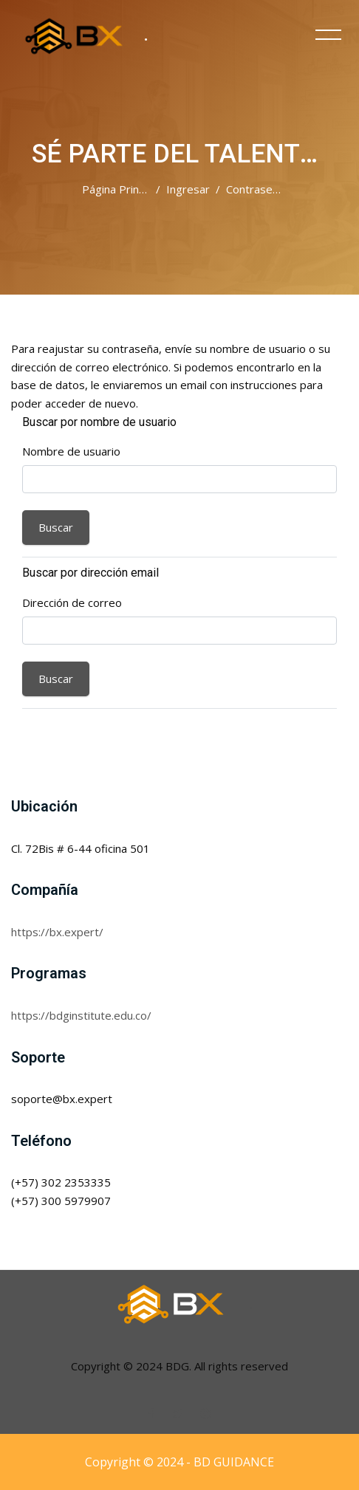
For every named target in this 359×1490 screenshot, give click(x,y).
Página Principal (121, 189)
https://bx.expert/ (57, 931)
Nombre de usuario (71, 451)
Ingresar (188, 189)
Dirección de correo (72, 602)
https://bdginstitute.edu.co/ (81, 1015)
